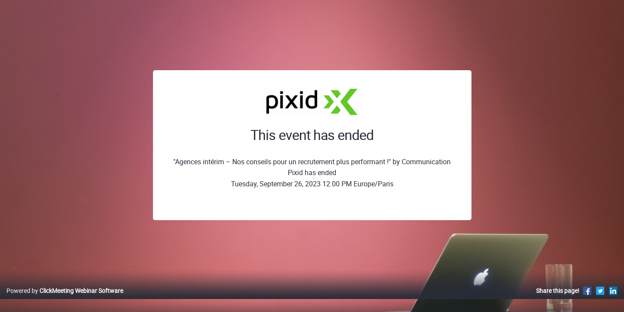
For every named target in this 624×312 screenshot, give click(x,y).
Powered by (64, 300)
